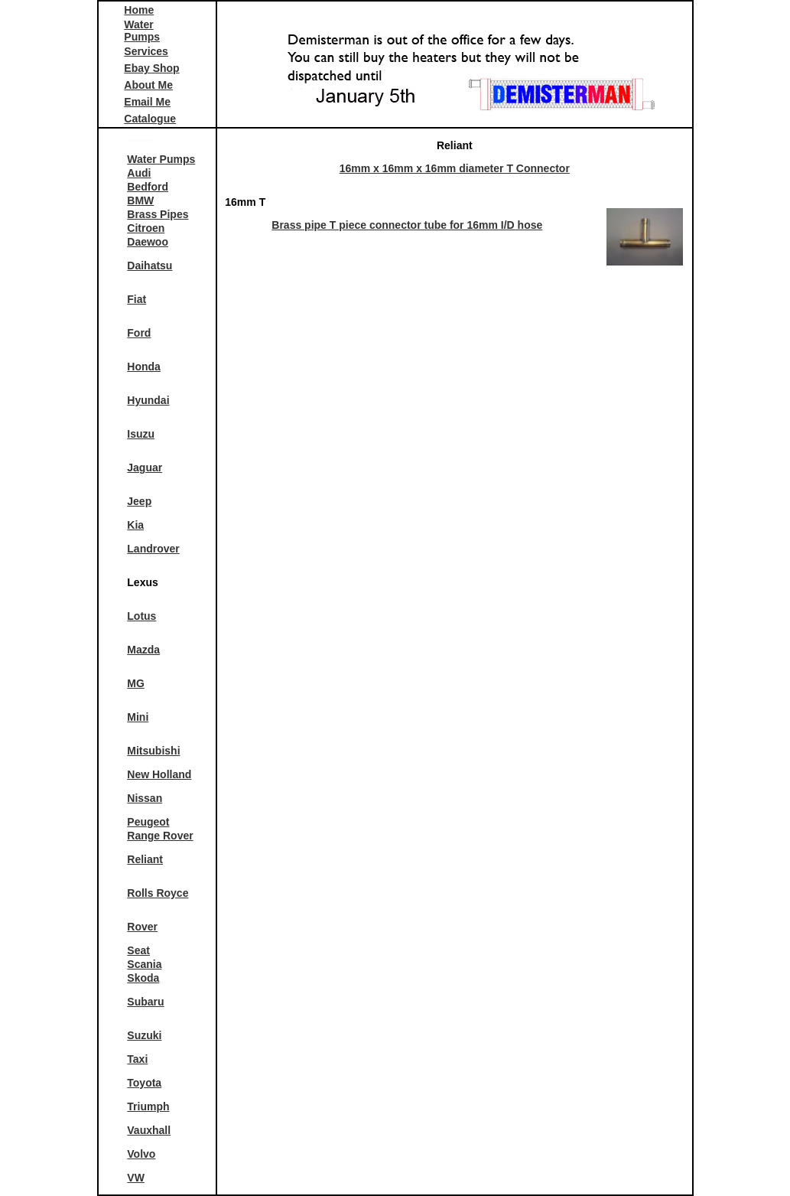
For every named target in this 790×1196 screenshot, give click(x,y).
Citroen (145, 228)
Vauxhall (149, 1130)
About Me (148, 85)
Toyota (144, 1083)
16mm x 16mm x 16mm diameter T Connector (455, 168)
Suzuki (144, 1035)
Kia (135, 525)
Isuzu (140, 434)
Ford (139, 333)
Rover (142, 927)
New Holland (159, 774)
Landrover (153, 549)
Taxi (137, 1059)
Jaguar (144, 467)
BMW (140, 200)
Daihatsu (149, 265)
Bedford (147, 187)
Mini (137, 717)
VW (136, 1178)
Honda (144, 366)
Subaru (145, 1002)
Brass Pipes (157, 214)
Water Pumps (142, 30)
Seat (138, 950)
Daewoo (147, 242)
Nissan (144, 798)
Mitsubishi (153, 751)
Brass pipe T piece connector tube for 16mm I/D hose (406, 225)
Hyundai (148, 400)
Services (146, 51)
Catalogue (150, 118)
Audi (139, 173)
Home (139, 10)
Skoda (143, 978)
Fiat (136, 299)
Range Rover (160, 835)
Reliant (145, 859)
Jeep (139, 501)
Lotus (141, 616)
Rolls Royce (157, 893)
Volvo (141, 1154)
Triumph (148, 1106)
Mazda (143, 650)
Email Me (147, 102)
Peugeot (148, 822)
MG (136, 683)
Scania (144, 964)
